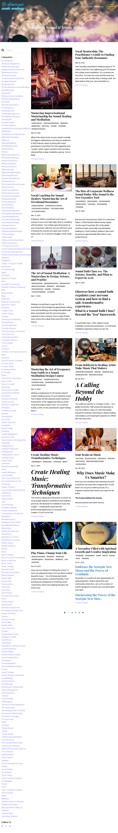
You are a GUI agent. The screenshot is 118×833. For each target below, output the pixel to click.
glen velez (6, 419)
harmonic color (8, 437)
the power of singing (10, 716)
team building (79, 213)
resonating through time (12, 610)
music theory (45, 127)
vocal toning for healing (57, 211)
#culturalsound (8, 84)
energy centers (8, 402)
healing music (7, 452)
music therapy (79, 470)
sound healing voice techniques (53, 208)
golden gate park (8, 422)
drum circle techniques (11, 378)
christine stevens (9, 328)
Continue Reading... (37, 160)
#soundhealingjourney (11, 211)
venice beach (7, 757)
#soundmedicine (9, 225)
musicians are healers (90, 470)
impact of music (8, 487)
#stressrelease (8, 234)
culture (4, 346)
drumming (6, 387)
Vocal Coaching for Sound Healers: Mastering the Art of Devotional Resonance (51, 200)
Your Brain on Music (89, 467)
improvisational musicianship (51, 124)
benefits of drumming (11, 284)
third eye (5, 725)
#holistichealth (8, 122)
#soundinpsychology (10, 222)
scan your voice (8, 628)
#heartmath (6, 119)
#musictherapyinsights (11, 172)
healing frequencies (37, 124)
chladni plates (7, 322)
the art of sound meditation (39, 299)
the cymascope (8, 708)
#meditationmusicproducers (13, 134)
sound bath (54, 127)
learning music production (12, 513)
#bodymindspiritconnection (51, 290)
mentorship (6, 528)
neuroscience (111, 470)
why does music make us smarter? (95, 473)
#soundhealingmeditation (12, 214)
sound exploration (9, 649)
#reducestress (8, 187)
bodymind (6, 299)
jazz (4, 502)
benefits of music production (13, 287)
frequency (6, 408)
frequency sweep (9, 411)
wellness (65, 474)
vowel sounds (7, 793)
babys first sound (9, 278)
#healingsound (60, 570)
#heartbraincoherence (11, 116)
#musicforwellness (9, 161)
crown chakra (7, 343)
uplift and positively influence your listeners (14, 750)
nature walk (6, 578)
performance (7, 593)
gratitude (98, 572)
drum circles (7, 381)
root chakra (6, 622)
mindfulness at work (81, 210)
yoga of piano (35, 575)
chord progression (9, 325)
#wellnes (5, 258)
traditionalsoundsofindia (11, 737)
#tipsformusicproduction (12, 252)
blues (4, 296)
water (4, 796)
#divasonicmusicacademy (38, 293)
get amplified (7, 416)
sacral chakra (7, 625)
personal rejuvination (10, 596)
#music (5, 152)
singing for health (9, 637)
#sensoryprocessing (10, 193)
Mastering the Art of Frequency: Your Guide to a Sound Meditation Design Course (50, 382)
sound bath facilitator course (51, 391)
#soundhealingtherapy (11, 219)
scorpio (78, 575)
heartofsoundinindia (10, 466)
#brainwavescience (65, 290)
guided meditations (36, 474)
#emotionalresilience (10, 105)
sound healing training (37, 394)
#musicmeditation (60, 293)
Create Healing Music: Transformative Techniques (50, 468)
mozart (4, 549)
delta (4, 355)
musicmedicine (102, 470)
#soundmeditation (89, 572)
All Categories (7, 61)
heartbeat (6, 463)
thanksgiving (85, 575)
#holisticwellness (49, 572)
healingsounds (8, 458)
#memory (6, 140)
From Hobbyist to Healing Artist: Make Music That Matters (93, 376)
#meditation (6, 131)
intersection (6, 496)
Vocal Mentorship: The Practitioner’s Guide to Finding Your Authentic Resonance (91, 57)
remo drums (7, 605)
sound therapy (8, 672)
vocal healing (50, 299)
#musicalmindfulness (10, 155)
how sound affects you (11, 481)
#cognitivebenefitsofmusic (13, 78)
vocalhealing (7, 781)
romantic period (8, 619)
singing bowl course (37, 391)
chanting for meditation (38, 208)
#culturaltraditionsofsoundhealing (84, 383)
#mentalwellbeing (9, 143)
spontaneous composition (38, 130)
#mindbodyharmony (10, 146)
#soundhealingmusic (10, 216)
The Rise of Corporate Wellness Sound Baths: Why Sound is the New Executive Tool (94, 198)
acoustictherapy (8, 269)
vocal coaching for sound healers (40, 211)
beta (3, 290)
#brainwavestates (9, 75)
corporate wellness (81, 207)
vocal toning (7, 775)
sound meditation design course (53, 394)
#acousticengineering (11, 64)
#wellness (6, 261)
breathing (5, 308)
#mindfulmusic (59, 572)
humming (6, 484)
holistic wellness (9, 472)
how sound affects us (11, 478)
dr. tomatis (6, 372)
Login (111, 7)
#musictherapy (8, 169)
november (112, 572)
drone (4, 375)
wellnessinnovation (9, 804)
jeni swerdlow (7, 505)
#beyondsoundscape (37, 290)
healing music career (107, 383)
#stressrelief (7, 237)
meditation (6, 516)
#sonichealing (7, 205)
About (83, 7)
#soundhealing (79, 572)
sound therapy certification (39, 397)
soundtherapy (7, 684)
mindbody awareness (10, 531)
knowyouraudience (9, 510)
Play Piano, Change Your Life (51, 566)
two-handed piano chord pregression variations (12, 744)
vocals (4, 784)
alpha (4, 272)
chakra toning (7, 314)
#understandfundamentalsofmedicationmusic (15, 255)
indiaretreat (6, 493)
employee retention (92, 207)
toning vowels (7, 734)
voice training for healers (38, 214)
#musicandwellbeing (10, 158)
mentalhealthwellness (10, 525)
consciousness (8, 334)
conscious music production (13, 331)
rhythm (5, 616)
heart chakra (7, 461)
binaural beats (7, 293)
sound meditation (9, 663)
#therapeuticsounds (10, 246)
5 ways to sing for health (12, 263)
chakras (5, 316)
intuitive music (64, 124)
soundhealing (7, 678)
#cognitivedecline (9, 81)
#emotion (6, 102)
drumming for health (10, 390)
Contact (89, 7)
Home (77, 7)
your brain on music (81, 476)
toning (4, 731)
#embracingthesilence (11, 99)
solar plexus (7, 640)
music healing (7, 555)
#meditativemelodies (10, 137)
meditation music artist (81, 386)
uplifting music (8, 754)
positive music (7, 602)
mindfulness (7, 534)
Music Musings (99, 7)
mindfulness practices (11, 540)
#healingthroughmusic (37, 572)
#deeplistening (8, 90)
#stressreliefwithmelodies (12, 240)
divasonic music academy (12, 360)
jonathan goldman (9, 507)
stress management (102, 210)
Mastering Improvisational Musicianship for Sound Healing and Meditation (50, 116)
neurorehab (6, 581)
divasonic (5, 358)
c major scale (7, 311)
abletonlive (98, 383)
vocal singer (7, 772)
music (4, 552)
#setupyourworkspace (11, 196)
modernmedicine (8, 546)
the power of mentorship (12, 713)
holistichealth (7, 475)
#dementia (6, 93)
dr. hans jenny (8, 366)
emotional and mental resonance (10, 394)
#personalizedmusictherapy (13, 184)
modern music (7, 543)
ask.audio (6, 275)
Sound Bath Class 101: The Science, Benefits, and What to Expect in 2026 (94, 281)
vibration (5, 760)
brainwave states (9, 305)
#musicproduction (9, 166)
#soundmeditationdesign (12, 231)
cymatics (5, 349)
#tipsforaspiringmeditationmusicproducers (15, 249)
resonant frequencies (11, 607)
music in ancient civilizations (13, 558)
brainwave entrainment (37, 296)
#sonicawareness (9, 202)
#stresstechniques (9, 243)
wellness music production (96, 386)
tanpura (5, 696)
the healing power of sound (13, 710)
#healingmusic (50, 293)
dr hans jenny (7, 363)
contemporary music (10, 337)
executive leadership (104, 207)
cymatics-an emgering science (14, 352)
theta (4, 722)
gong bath (6, 425)
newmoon (105, 572)
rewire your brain (80, 473)
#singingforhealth (9, 199)
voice (4, 787)
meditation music (36, 127)
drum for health (8, 384)
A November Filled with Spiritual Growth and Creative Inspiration (91, 565)
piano (66, 572)
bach (4, 281)
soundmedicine (8, 681)
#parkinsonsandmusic (11, 178)
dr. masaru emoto (9, 369)
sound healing (62, 127)
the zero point (7, 719)
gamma (5, 413)
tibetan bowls (7, 728)
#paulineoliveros (8, 181)
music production (9, 560)
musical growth (8, 569)
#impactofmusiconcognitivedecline (15, 128)
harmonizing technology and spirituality (13, 441)
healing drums (7, 446)
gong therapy (7, 428)
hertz (4, 469)
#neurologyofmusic (10, 175)
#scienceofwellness (10, 190)
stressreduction (8, 693)
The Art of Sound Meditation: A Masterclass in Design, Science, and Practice (51, 283)
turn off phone (8, 740)
